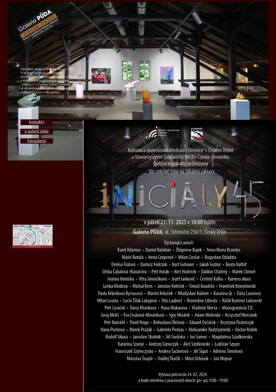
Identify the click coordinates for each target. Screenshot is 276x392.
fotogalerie (36, 140)
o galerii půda (37, 131)
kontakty (36, 121)
